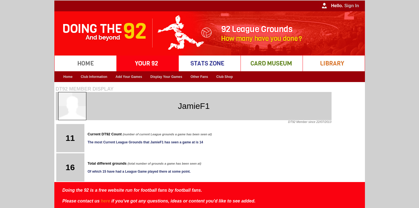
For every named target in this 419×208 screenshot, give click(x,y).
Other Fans (199, 77)
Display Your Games (166, 77)
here (105, 201)
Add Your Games (129, 77)
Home (68, 77)
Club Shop (224, 77)
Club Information (94, 77)
